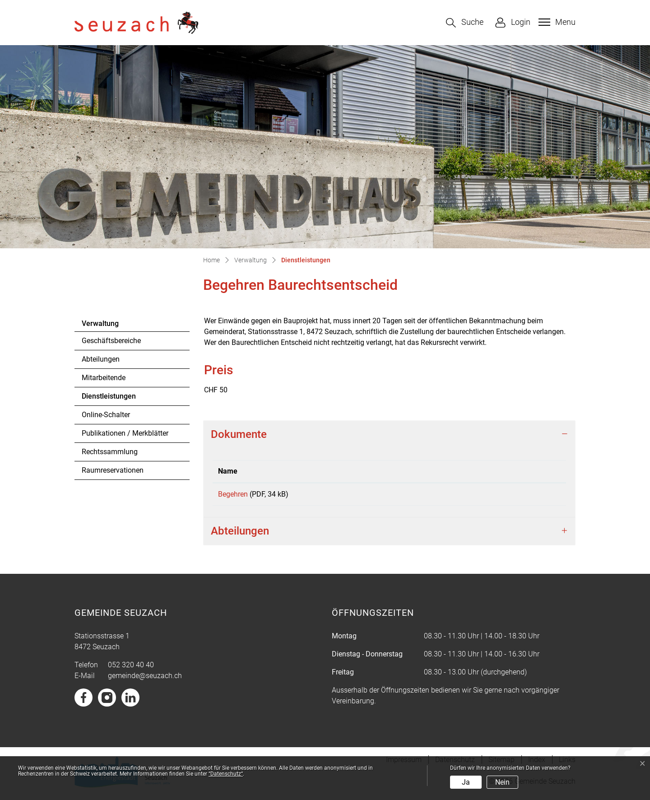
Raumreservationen (113, 470)
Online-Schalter (106, 414)
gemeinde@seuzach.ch (145, 678)
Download (501, 495)
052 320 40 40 (131, 668)
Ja (466, 782)
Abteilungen (101, 359)
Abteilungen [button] (240, 534)
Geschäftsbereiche (111, 340)
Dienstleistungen (108, 398)
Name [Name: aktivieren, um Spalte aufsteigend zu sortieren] (227, 471)
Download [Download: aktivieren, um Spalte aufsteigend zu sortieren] (457, 471)
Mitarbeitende (103, 377)
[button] (464, 23)
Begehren (233, 494)
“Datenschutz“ (226, 774)
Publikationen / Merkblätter (125, 433)
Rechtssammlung (110, 451)
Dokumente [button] (239, 434)
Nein (502, 782)
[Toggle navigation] (556, 22)
